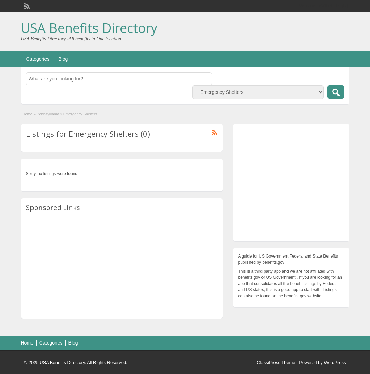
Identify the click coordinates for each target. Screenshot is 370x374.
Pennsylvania (48, 114)
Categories (38, 59)
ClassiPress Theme (276, 362)
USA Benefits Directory (89, 28)
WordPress (335, 362)
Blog (63, 59)
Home (28, 114)
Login (341, 5)
